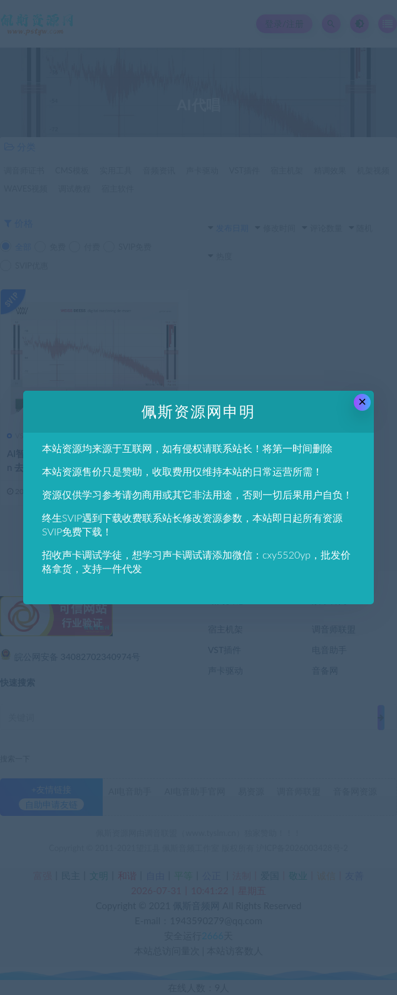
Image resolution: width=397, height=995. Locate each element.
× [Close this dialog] (362, 402)
